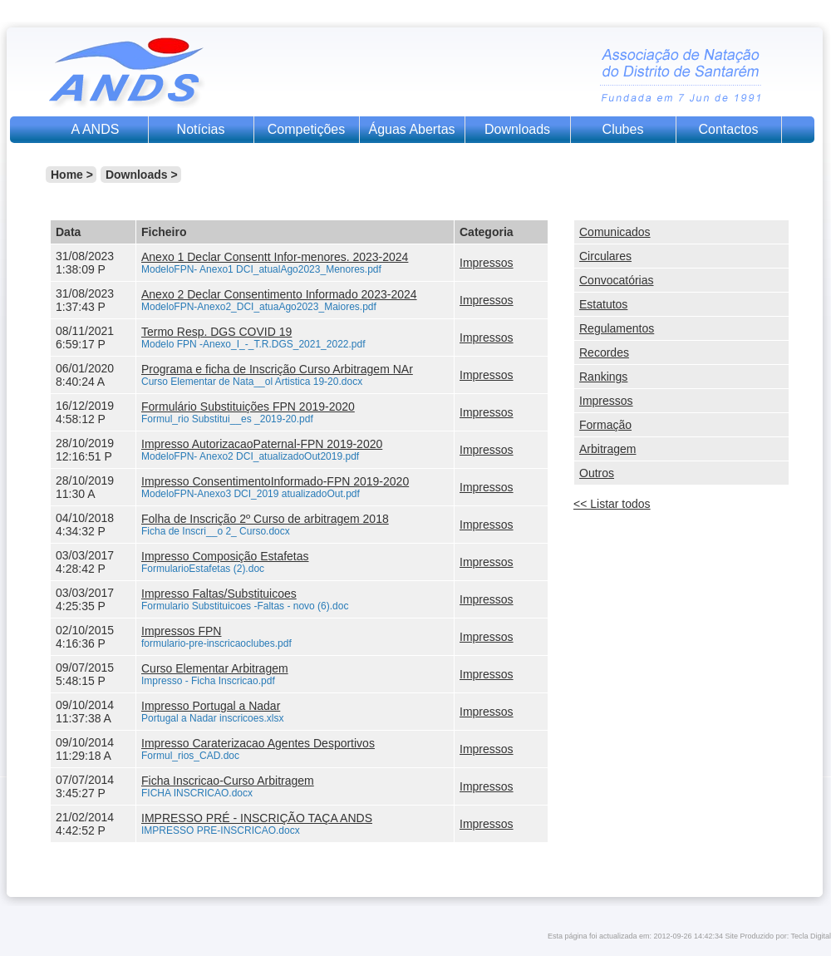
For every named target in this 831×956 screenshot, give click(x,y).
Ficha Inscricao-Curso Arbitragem (227, 780)
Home (67, 174)
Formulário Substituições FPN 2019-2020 (248, 406)
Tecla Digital (810, 936)
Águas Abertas (411, 129)
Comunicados (615, 232)
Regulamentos (616, 328)
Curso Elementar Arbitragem (214, 668)
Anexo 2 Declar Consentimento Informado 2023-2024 (279, 294)
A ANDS (95, 129)
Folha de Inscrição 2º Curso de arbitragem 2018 (265, 518)
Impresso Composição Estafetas (225, 556)
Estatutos (603, 304)
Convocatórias (616, 280)
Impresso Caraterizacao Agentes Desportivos (258, 743)
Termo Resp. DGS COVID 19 (216, 331)
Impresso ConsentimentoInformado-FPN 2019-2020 (275, 481)
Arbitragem (607, 449)
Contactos (728, 129)
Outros (596, 473)
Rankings (603, 376)
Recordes (604, 352)
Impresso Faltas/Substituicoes (219, 593)
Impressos (487, 262)
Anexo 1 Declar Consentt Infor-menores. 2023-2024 (274, 257)
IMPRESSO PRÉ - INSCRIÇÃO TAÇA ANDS (256, 818)
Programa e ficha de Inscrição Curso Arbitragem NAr (277, 369)
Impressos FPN (181, 631)
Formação (605, 424)
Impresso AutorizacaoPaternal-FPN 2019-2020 (261, 444)
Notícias (201, 129)
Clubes (623, 129)
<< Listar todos (612, 503)
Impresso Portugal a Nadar (210, 705)
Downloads (517, 129)
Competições (306, 129)
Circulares (605, 256)
